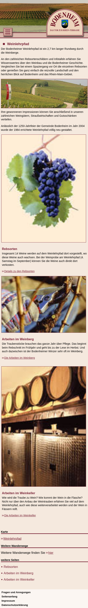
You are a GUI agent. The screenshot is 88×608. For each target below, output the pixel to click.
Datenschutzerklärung (15, 605)
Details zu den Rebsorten (19, 271)
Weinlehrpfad (12, 538)
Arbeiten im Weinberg (18, 573)
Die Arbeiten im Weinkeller (20, 515)
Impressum (8, 600)
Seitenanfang (9, 596)
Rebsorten (11, 566)
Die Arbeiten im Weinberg (19, 357)
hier (50, 552)
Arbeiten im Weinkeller (19, 579)
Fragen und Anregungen (16, 592)
